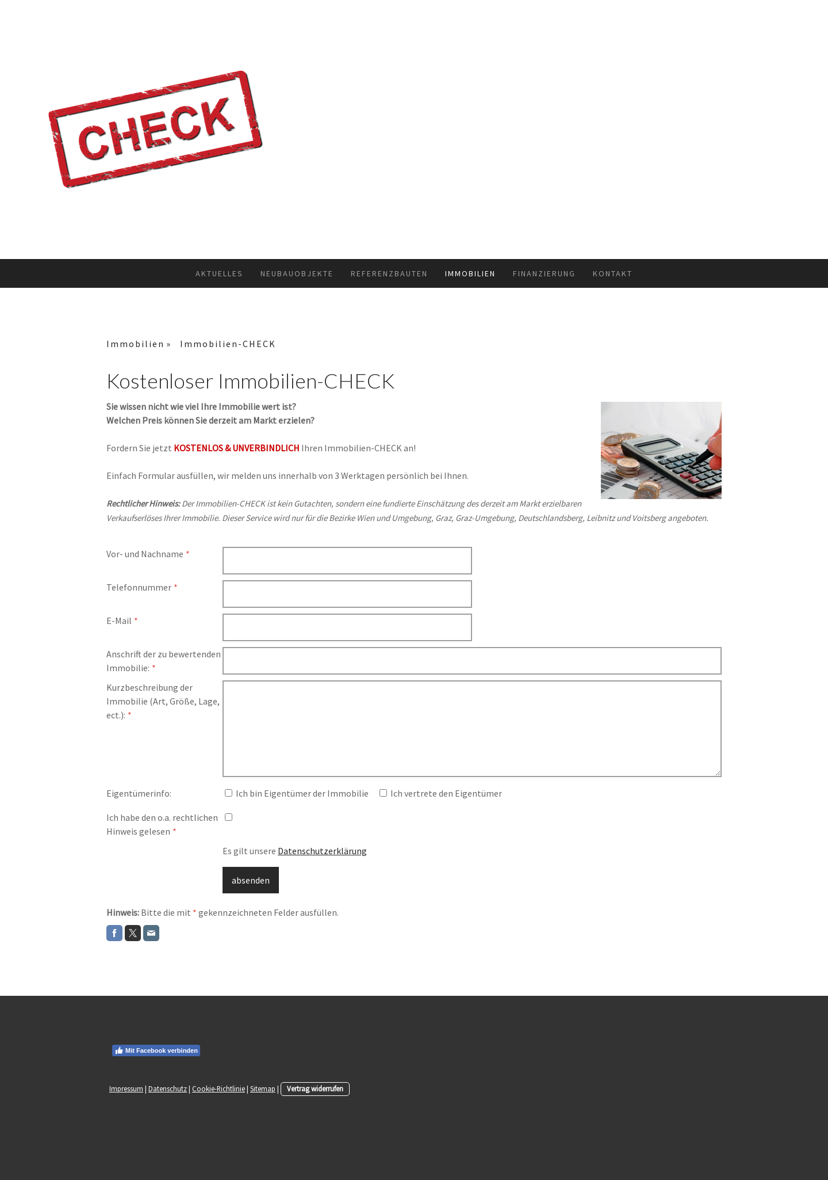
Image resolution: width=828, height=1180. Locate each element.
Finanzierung (544, 273)
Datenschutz (167, 1088)
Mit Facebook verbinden (156, 1050)
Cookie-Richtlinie (218, 1088)
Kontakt (612, 273)
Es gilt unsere (295, 851)
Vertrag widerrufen (315, 1088)
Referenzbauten (389, 273)
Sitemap (262, 1088)
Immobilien (470, 273)
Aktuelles (219, 273)
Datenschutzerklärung (322, 851)
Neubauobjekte (297, 273)
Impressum (126, 1088)
